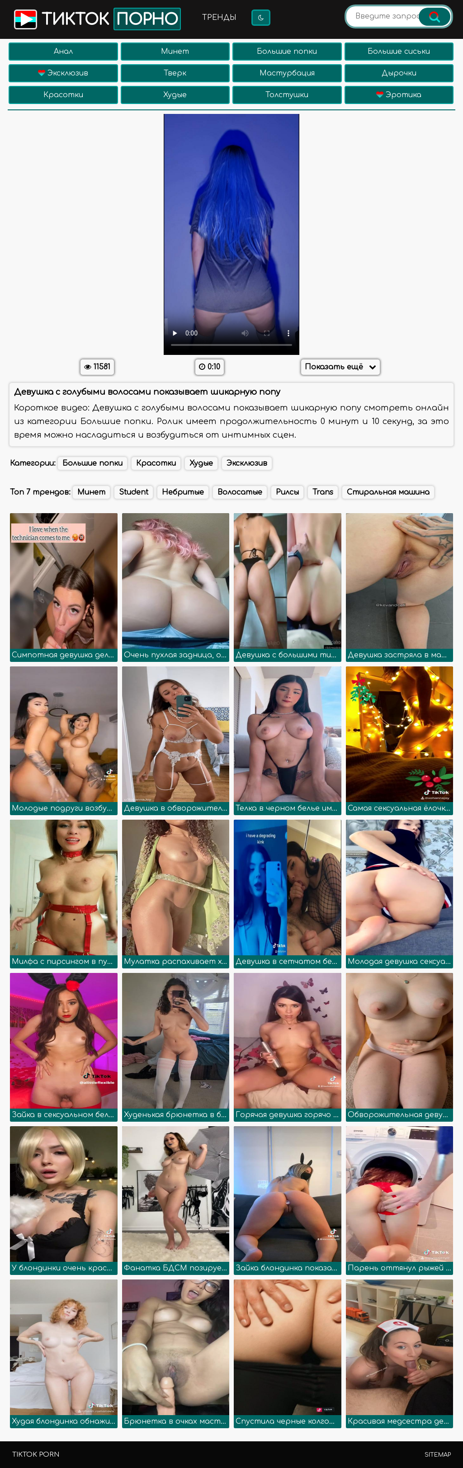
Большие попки (287, 51)
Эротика (398, 95)
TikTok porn (35, 1455)
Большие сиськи (399, 51)
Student (133, 492)
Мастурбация (287, 73)
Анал (63, 51)
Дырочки (399, 73)
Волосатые (239, 492)
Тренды (219, 18)
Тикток (96, 19)
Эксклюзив (63, 73)
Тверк (175, 73)
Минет (175, 51)
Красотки (63, 95)
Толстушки (286, 95)
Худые (175, 95)
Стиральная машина (388, 492)
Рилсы (287, 492)
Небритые (183, 492)
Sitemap (438, 1455)
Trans (322, 492)
